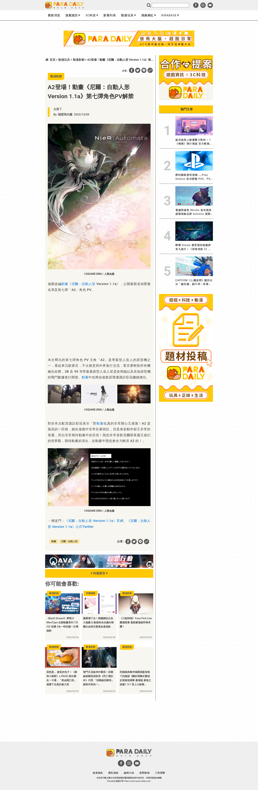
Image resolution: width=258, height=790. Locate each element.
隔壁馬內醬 (65, 114)
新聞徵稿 (144, 773)
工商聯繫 (160, 773)
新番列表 (109, 15)
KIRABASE (170, 15)
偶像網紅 (148, 15)
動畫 (64, 284)
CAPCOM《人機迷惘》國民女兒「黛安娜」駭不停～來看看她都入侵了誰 (194, 282)
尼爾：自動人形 (84, 284)
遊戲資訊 (72, 15)
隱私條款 (113, 773)
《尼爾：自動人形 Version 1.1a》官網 (94, 521)
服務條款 (98, 773)
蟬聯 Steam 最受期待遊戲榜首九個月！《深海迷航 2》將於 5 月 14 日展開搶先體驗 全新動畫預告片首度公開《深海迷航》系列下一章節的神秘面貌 (194, 247)
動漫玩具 (128, 15)
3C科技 (92, 15)
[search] (170, 5)
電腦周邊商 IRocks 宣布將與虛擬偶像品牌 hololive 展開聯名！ (193, 212)
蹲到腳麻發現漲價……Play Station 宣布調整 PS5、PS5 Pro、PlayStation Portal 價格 (193, 177)
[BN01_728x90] (99, 567)
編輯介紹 (129, 773)
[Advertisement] (129, 56)
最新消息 (54, 15)
